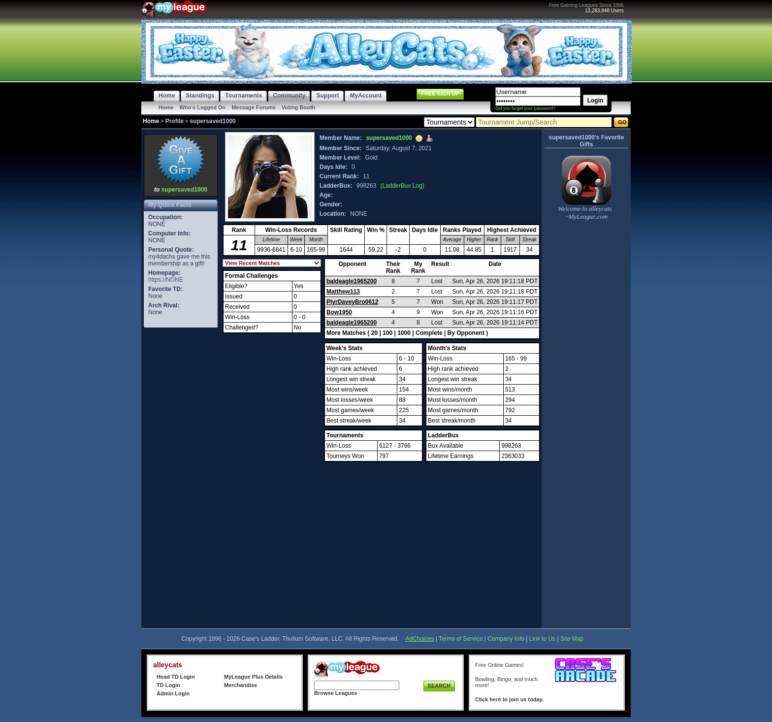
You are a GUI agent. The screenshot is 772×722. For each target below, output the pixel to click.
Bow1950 (339, 312)
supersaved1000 (184, 189)
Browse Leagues (335, 693)
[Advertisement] (180, 477)
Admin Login (173, 693)
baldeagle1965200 (351, 281)
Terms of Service (460, 638)
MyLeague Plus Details (253, 677)
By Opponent (466, 332)
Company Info (505, 638)
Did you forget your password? (525, 108)
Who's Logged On (203, 107)
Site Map (571, 638)
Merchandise (240, 685)
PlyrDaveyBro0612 (352, 301)
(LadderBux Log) (402, 185)
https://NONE (165, 279)
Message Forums (253, 107)
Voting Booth (298, 107)
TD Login (168, 685)
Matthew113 (343, 291)
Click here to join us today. (509, 699)
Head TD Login (176, 677)
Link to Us (542, 638)
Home (166, 107)
